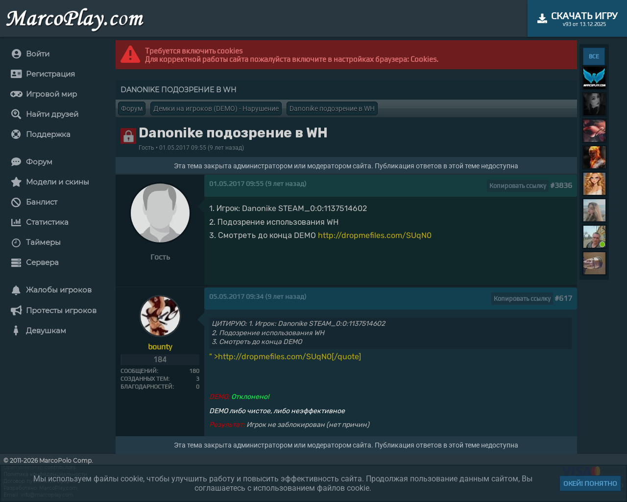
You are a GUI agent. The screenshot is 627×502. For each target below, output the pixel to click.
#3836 (561, 185)
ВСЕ (594, 56)
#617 (563, 298)
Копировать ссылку (517, 185)
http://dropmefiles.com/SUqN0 (375, 235)
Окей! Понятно (590, 483)
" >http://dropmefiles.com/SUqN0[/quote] (285, 356)
